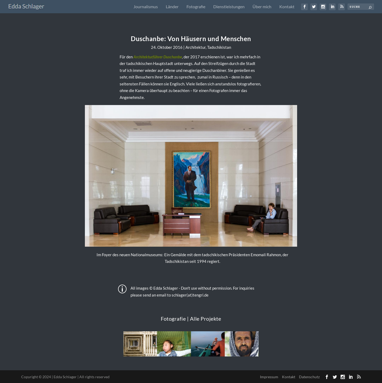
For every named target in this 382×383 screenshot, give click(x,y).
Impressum (269, 377)
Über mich (262, 7)
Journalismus (145, 7)
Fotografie (195, 7)
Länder (172, 7)
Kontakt (286, 7)
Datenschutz (309, 377)
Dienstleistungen (229, 7)
